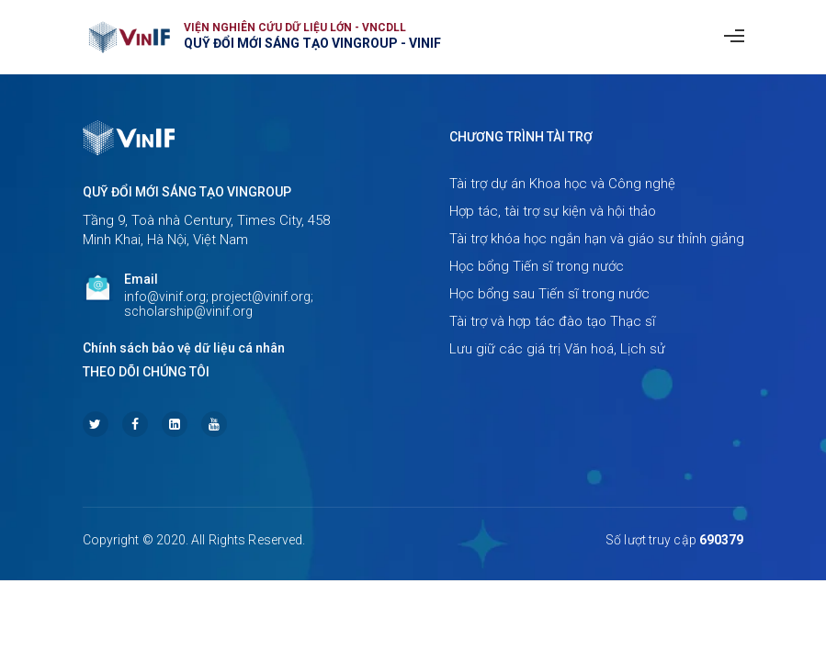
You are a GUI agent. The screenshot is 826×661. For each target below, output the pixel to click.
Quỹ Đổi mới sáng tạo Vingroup (187, 192)
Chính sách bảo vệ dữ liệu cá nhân (184, 348)
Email (141, 279)
